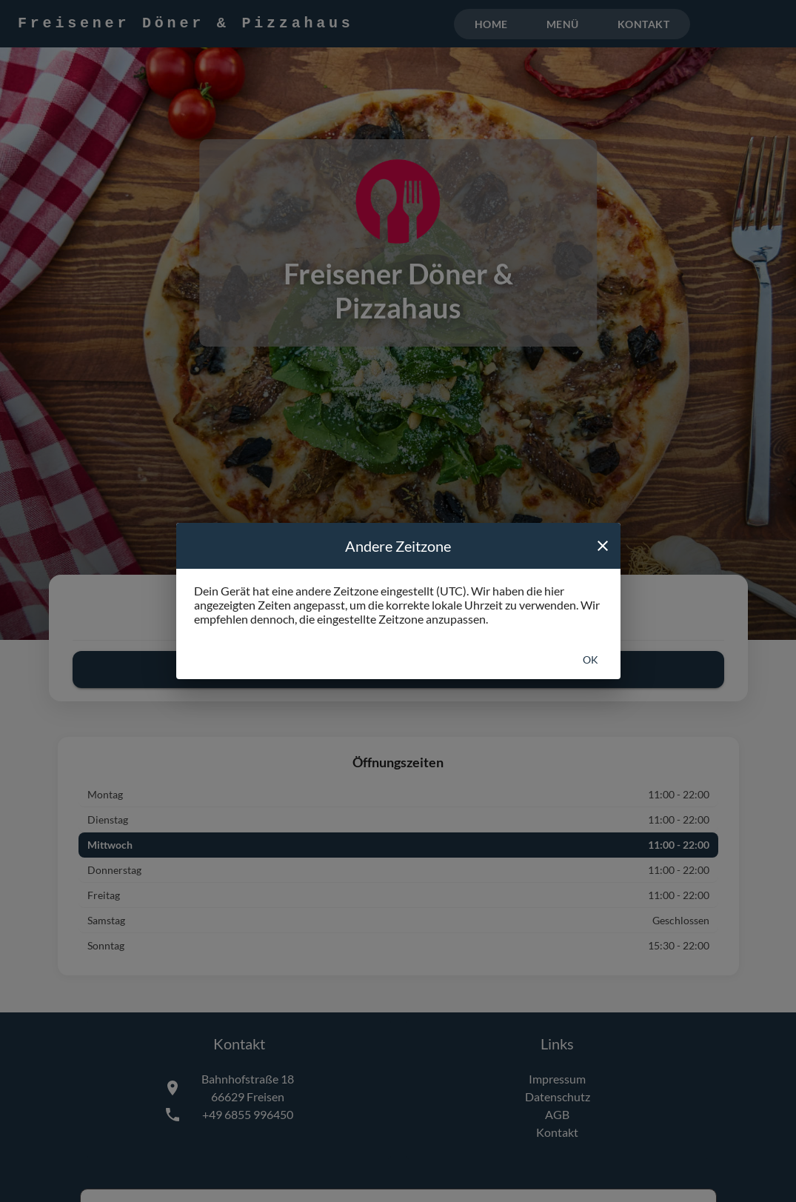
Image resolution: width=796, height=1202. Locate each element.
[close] (603, 546)
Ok (590, 659)
